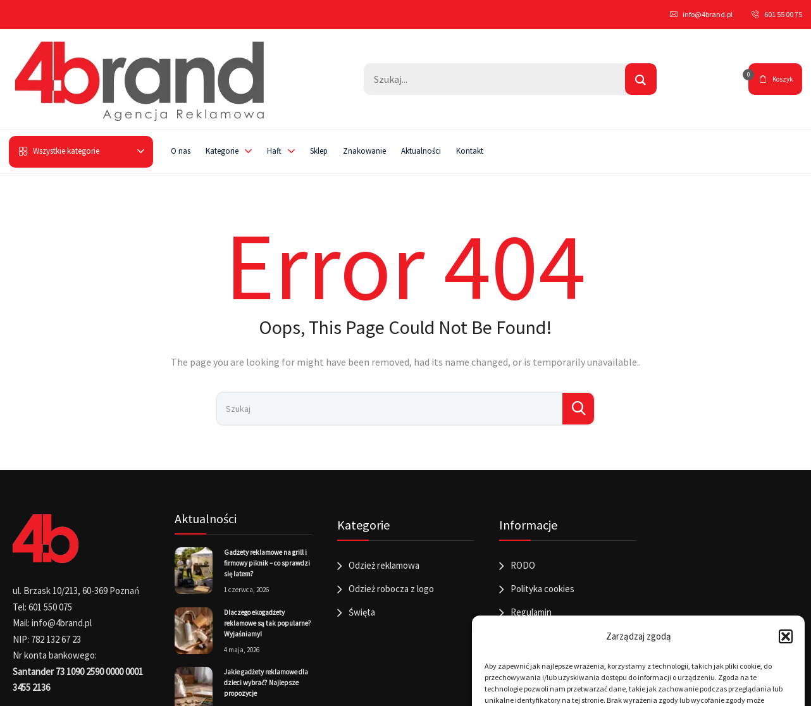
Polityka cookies (542, 589)
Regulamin (531, 612)
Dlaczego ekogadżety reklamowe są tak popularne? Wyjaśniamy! (267, 623)
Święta (362, 612)
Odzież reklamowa (384, 565)
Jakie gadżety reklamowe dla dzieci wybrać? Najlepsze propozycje (266, 682)
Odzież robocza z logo (391, 589)
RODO (523, 565)
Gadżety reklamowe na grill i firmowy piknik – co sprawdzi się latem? (267, 563)
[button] (785, 636)
